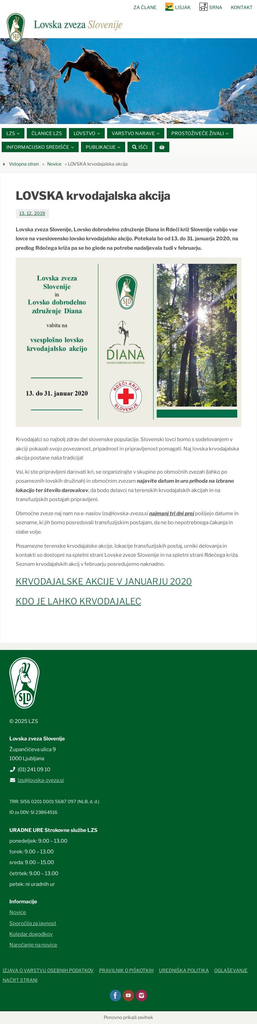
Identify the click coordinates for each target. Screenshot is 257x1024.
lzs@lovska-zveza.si (41, 780)
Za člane (145, 7)
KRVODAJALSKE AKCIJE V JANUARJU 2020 (104, 582)
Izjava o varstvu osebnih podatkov (48, 970)
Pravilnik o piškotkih (126, 970)
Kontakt (242, 7)
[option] (128, 81)
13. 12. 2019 (32, 213)
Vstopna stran (24, 164)
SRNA (215, 7)
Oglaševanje (231, 970)
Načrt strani (20, 980)
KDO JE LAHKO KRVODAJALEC (78, 601)
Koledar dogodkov (31, 934)
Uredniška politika (184, 970)
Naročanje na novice (33, 945)
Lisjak (183, 7)
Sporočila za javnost (32, 923)
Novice (54, 164)
